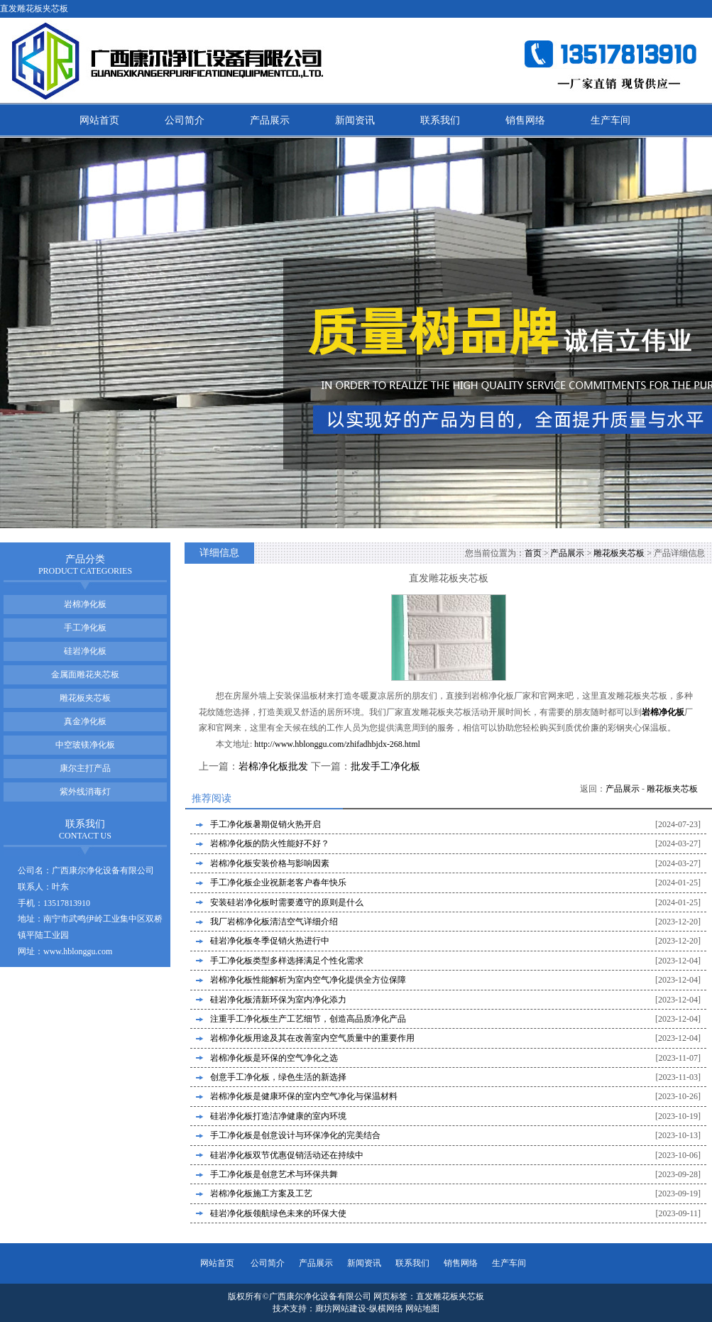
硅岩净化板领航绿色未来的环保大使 (278, 1213)
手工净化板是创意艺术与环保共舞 (274, 1174)
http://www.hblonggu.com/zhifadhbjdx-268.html (337, 744)
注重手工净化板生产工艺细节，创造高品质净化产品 (308, 1019)
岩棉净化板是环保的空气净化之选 (274, 1058)
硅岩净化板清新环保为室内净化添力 (278, 1000)
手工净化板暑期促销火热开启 (265, 824)
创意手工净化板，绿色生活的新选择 (278, 1077)
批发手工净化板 (385, 766)
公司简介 (184, 120)
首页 (533, 553)
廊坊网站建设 (340, 1308)
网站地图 (422, 1308)
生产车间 (610, 120)
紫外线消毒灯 (85, 792)
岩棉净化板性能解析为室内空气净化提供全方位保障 (308, 980)
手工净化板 (85, 628)
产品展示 (270, 120)
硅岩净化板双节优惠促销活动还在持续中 (286, 1155)
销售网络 (525, 120)
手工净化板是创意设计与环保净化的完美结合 (295, 1135)
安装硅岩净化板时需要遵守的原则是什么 (286, 902)
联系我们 (440, 120)
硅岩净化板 (85, 651)
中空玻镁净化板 (85, 745)
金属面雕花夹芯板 (85, 674)
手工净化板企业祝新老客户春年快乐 (278, 882)
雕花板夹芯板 (619, 553)
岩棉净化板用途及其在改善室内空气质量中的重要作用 (312, 1038)
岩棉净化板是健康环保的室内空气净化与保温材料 (304, 1096)
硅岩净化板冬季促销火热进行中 (269, 941)
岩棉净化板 (85, 604)
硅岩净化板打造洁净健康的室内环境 (278, 1116)
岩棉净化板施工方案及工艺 (261, 1193)
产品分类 (85, 565)
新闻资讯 (355, 120)
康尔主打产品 (85, 768)
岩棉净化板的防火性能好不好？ (269, 843)
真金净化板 (85, 721)
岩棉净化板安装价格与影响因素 (269, 863)
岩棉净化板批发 (273, 766)
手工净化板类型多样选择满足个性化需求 (286, 961)
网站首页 (99, 120)
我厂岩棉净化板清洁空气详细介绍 (274, 922)
